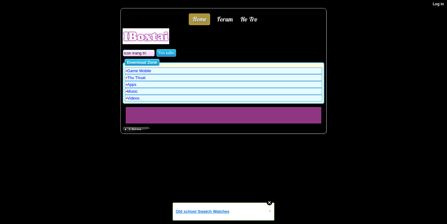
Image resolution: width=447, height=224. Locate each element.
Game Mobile (139, 70)
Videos (133, 98)
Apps (132, 84)
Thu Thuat (136, 77)
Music (132, 91)
